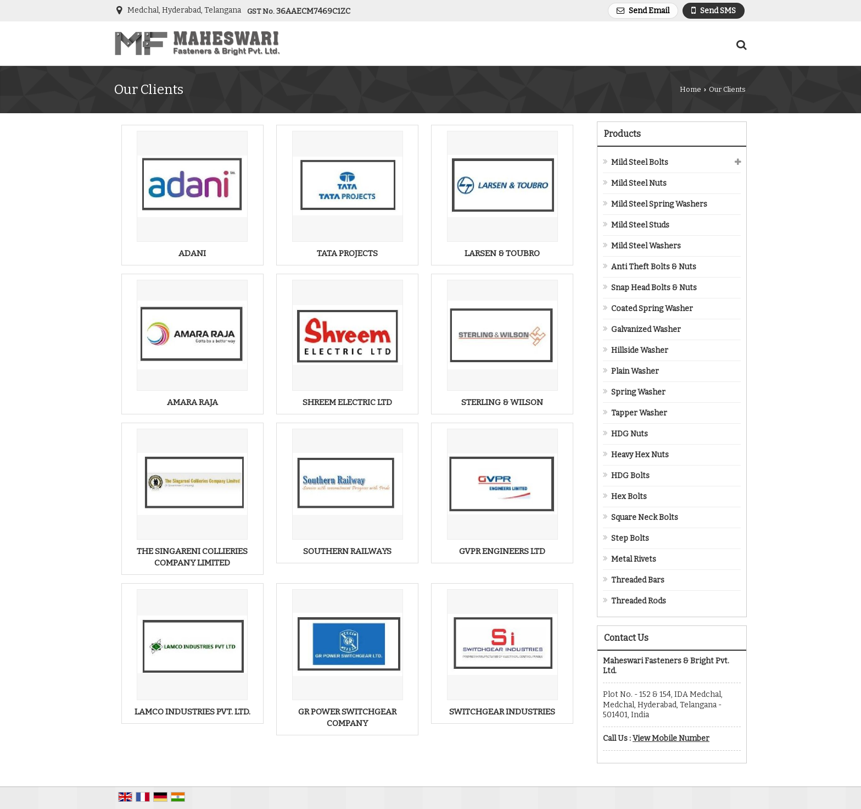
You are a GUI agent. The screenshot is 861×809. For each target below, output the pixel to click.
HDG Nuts (629, 434)
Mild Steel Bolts (639, 162)
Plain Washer (635, 371)
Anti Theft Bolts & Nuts (653, 266)
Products (622, 134)
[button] (671, 738)
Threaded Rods (638, 601)
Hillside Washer (639, 350)
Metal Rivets (633, 559)
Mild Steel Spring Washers (659, 204)
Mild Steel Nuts (639, 183)
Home (690, 89)
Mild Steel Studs (640, 225)
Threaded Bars (637, 580)
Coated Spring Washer (652, 308)
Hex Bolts (629, 496)
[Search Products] (740, 45)
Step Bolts (630, 538)
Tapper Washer (639, 413)
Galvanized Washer (646, 329)
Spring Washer (638, 392)
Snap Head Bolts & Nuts (654, 287)
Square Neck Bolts (644, 517)
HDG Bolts (630, 475)
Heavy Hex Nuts (640, 454)
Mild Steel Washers (646, 246)
